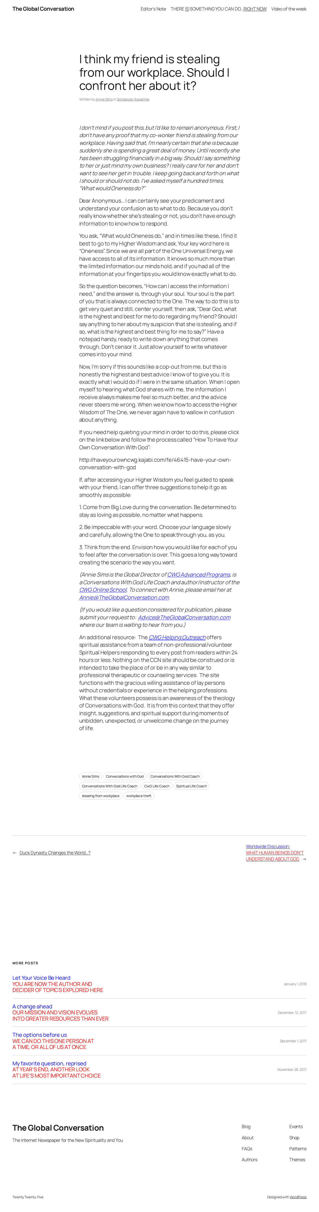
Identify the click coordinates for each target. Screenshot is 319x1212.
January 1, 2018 (295, 983)
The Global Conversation (43, 8)
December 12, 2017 (292, 1012)
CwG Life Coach (156, 786)
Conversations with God (125, 776)
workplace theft (139, 795)
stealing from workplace (101, 795)
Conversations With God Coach (175, 776)
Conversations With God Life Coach (110, 786)
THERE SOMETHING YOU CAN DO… (218, 9)
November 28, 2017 (292, 1069)
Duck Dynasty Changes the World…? (55, 853)
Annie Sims (104, 99)
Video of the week (289, 9)
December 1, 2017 (293, 1041)
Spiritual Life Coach (191, 786)
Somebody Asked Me (133, 99)
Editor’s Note (153, 9)
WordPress (298, 1197)
